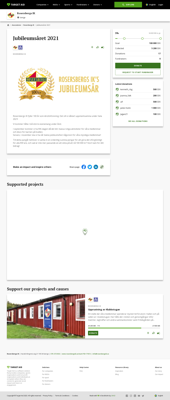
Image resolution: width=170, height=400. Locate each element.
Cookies (75, 396)
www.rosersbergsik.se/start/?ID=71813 (76, 354)
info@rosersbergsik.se (101, 354)
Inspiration (119, 371)
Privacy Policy (47, 396)
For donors (46, 384)
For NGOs (45, 374)
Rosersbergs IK (28, 25)
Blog (117, 374)
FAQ (81, 371)
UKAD (113, 396)
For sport (45, 378)
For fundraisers (47, 381)
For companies (47, 371)
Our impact (159, 374)
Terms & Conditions (62, 396)
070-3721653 (55, 354)
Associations (16, 25)
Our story (158, 371)
